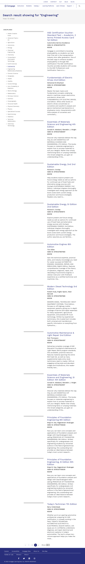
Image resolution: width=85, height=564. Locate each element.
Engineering (11, 66)
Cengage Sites (26, 551)
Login (46, 1)
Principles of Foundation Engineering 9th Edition (59, 418)
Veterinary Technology (11, 125)
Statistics (10, 116)
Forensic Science (13, 73)
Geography (11, 76)
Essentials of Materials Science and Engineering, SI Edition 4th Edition (61, 377)
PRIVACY (18, 554)
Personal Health (12, 104)
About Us (36, 551)
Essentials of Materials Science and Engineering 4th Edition (61, 124)
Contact (53, 1)
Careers (6, 551)
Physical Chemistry (13, 106)
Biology (10, 47)
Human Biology (12, 84)
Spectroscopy (12, 114)
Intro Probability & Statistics (13, 87)
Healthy (10, 81)
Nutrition (10, 98)
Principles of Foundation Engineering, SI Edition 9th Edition (60, 462)
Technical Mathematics (12, 120)
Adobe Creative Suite (12, 34)
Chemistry (11, 55)
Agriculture (11, 42)
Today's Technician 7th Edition (62, 504)
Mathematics (12, 93)
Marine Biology (12, 91)
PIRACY (26, 554)
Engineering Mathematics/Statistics (15, 70)
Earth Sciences (12, 64)
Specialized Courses (14, 111)
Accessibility (15, 551)
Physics (10, 109)
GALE (66, 1)
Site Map (44, 551)
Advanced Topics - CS (13, 39)
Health (10, 78)
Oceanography (12, 101)
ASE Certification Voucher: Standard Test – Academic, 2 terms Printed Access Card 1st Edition (61, 36)
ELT (60, 1)
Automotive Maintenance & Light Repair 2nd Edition (60, 334)
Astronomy (11, 45)
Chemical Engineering (11, 51)
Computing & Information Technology (11, 59)
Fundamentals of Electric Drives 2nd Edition (59, 78)
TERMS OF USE (8, 554)
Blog (72, 1)
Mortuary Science (13, 96)
